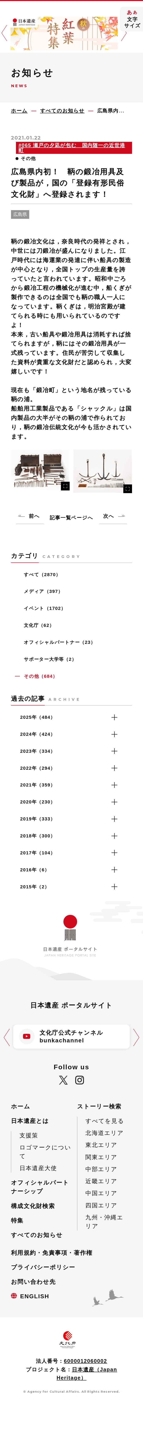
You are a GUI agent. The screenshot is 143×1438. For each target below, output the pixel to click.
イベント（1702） (45, 608)
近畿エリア (101, 1181)
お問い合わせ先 (33, 1282)
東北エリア (101, 1145)
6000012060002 (85, 1361)
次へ (108, 516)
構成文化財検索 (33, 1206)
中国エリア (101, 1193)
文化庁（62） (39, 625)
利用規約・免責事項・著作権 (51, 1253)
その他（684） (41, 676)
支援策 (28, 1135)
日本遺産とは (30, 1121)
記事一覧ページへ (71, 517)
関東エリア (101, 1157)
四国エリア (101, 1205)
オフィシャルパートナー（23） (60, 642)
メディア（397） (43, 591)
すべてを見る (104, 1121)
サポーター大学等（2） (50, 659)
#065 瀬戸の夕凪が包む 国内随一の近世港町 (71, 147)
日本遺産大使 (38, 1168)
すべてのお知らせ (37, 1235)
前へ (34, 516)
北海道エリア (104, 1133)
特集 (17, 1220)
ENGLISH (34, 1296)
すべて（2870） (42, 574)
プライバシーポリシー (43, 1267)
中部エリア (101, 1169)
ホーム (20, 1106)
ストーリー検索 (99, 1106)
